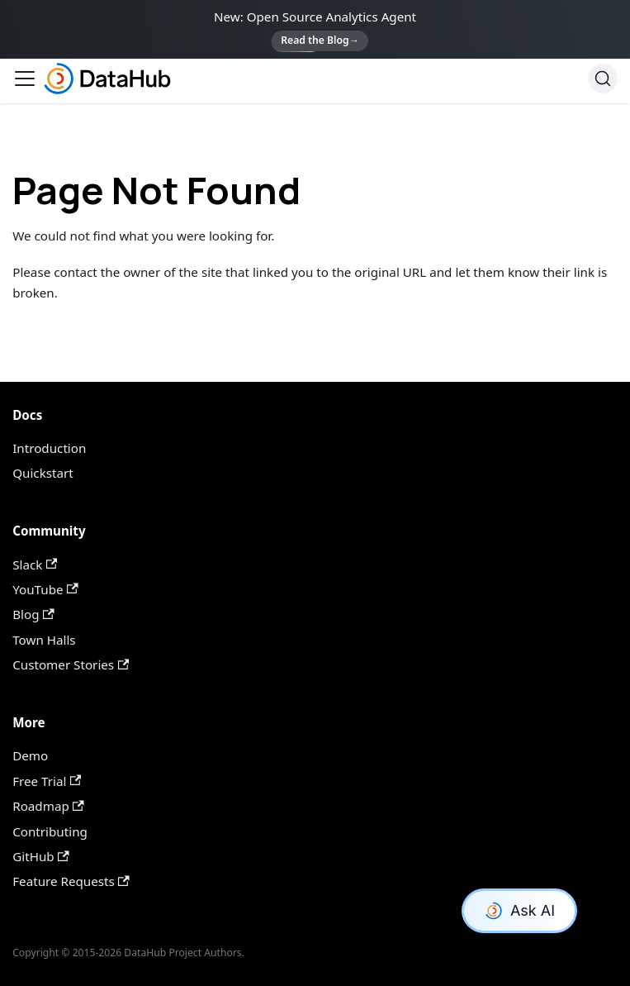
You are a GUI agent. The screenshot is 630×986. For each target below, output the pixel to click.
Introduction (49, 448)
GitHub (40, 856)
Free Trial (46, 781)
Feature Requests (71, 881)
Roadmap (48, 806)
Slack (34, 564)
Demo (30, 755)
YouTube (45, 589)
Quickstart (42, 472)
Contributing (50, 831)
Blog (33, 614)
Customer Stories (70, 664)
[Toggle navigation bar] (24, 78)
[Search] (603, 78)
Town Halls (43, 639)
